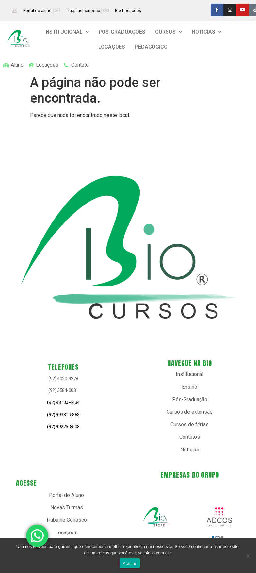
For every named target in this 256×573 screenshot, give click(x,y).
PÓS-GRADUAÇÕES (122, 32)
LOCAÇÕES (111, 47)
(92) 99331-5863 (63, 414)
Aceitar (129, 563)
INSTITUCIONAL (66, 32)
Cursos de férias (189, 424)
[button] (67, 32)
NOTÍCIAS (206, 32)
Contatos (189, 437)
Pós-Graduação (189, 399)
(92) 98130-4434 (63, 402)
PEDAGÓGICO (151, 47)
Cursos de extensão (190, 412)
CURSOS (168, 32)
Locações (66, 533)
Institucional (189, 374)
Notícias (189, 450)
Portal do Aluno (66, 495)
